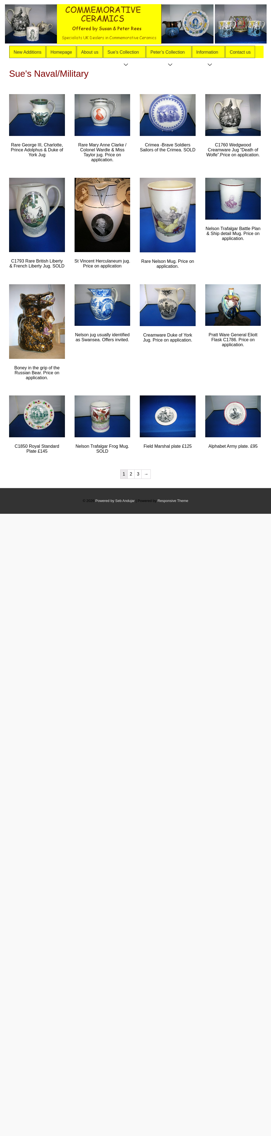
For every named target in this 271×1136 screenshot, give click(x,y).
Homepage (61, 52)
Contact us (240, 52)
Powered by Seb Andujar (115, 501)
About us (89, 52)
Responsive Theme (172, 501)
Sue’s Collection (126, 54)
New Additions (27, 52)
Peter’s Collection (170, 54)
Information (209, 54)
